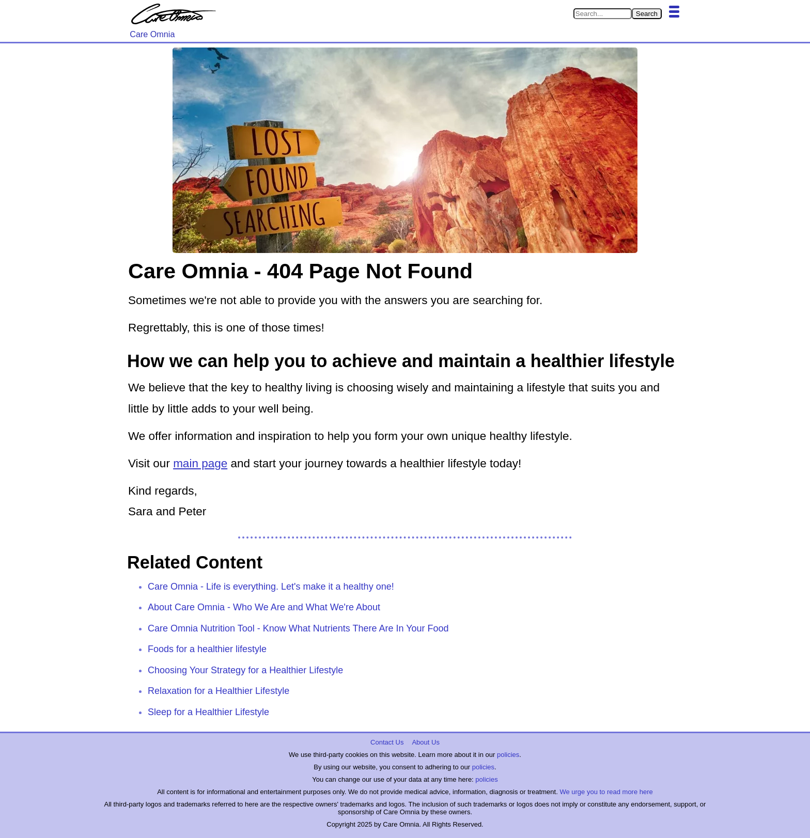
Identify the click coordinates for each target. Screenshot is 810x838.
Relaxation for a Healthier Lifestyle (218, 691)
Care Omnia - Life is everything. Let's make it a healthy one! (271, 586)
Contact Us (386, 742)
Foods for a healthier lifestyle (207, 649)
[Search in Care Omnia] (602, 13)
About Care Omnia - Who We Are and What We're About (264, 607)
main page (200, 463)
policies (508, 754)
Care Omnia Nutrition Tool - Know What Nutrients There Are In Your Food (298, 628)
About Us (425, 742)
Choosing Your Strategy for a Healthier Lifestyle (245, 670)
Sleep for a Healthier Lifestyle (208, 712)
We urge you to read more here (605, 792)
